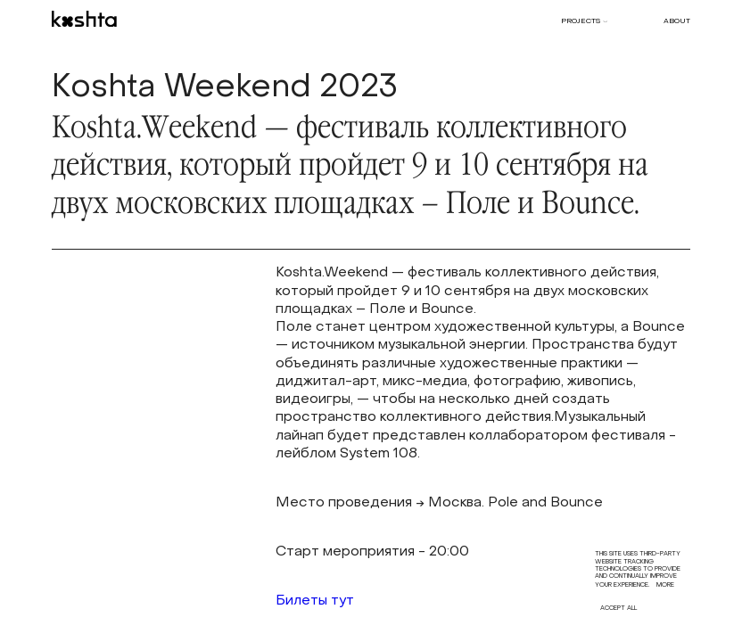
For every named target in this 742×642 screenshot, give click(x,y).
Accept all (618, 608)
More (665, 585)
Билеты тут (315, 601)
